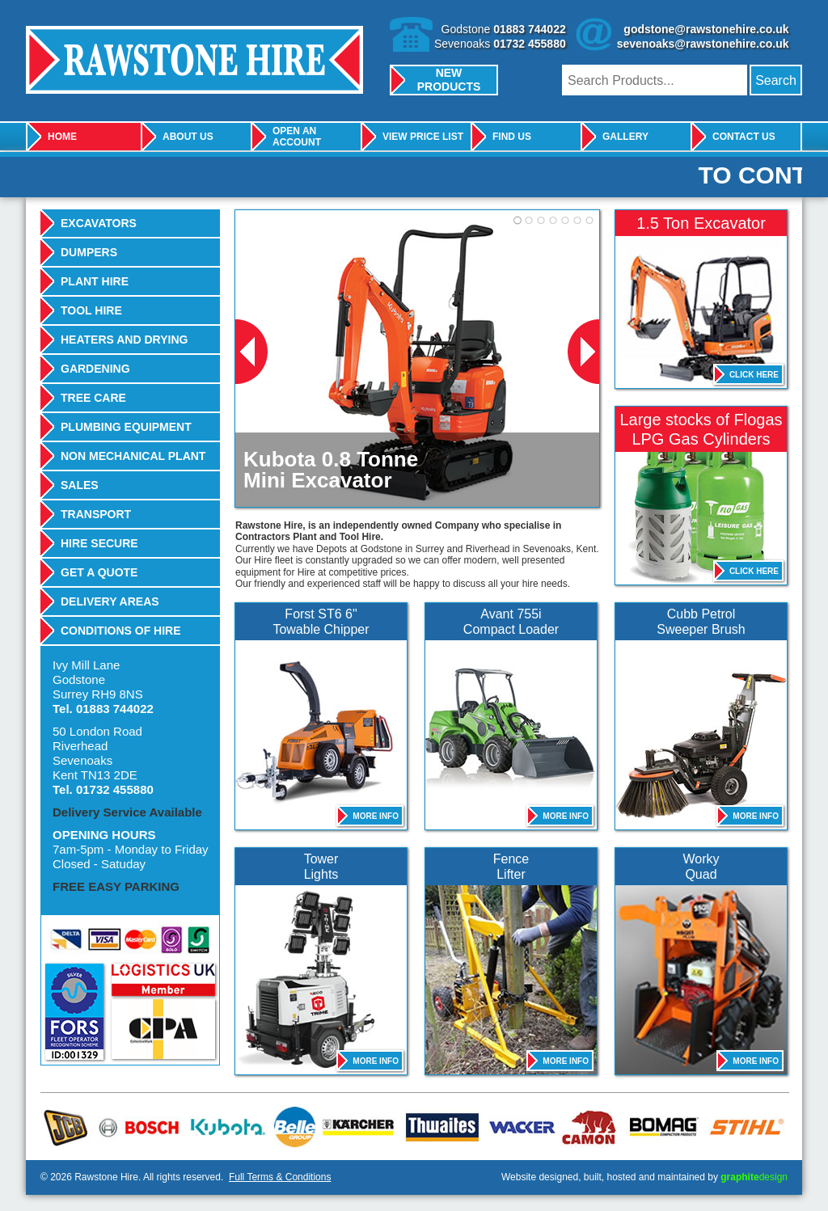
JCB (66, 1126)
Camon (585, 1126)
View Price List (422, 136)
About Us (188, 136)
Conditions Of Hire (121, 630)
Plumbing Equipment (126, 426)
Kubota (226, 1126)
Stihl (742, 1126)
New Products (449, 79)
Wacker (517, 1126)
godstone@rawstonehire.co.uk (705, 29)
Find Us (511, 136)
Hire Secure (99, 543)
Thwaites (437, 1126)
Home (62, 136)
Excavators (99, 223)
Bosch (139, 1126)
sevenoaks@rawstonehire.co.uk (703, 43)
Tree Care (93, 397)
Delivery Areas (110, 601)
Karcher (355, 1126)
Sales (80, 485)
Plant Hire (95, 281)
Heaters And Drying (124, 339)
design (754, 1177)
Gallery (625, 136)
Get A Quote (99, 572)
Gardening (95, 368)
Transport (96, 514)
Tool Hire (91, 310)
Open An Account (296, 136)
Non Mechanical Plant (133, 455)
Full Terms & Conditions (280, 1177)
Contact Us (743, 136)
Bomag (658, 1126)
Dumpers (89, 252)
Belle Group (291, 1126)
